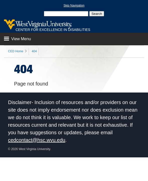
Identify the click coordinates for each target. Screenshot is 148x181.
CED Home (15, 51)
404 (34, 51)
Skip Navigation (73, 5)
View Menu (17, 39)
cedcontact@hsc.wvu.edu (36, 140)
